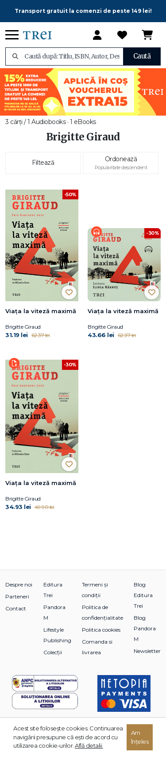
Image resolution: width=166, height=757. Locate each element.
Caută (142, 56)
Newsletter (147, 651)
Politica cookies (101, 629)
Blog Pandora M (145, 628)
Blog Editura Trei (143, 595)
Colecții (52, 652)
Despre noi (18, 584)
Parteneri (17, 596)
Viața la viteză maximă (40, 310)
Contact (15, 608)
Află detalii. (89, 745)
